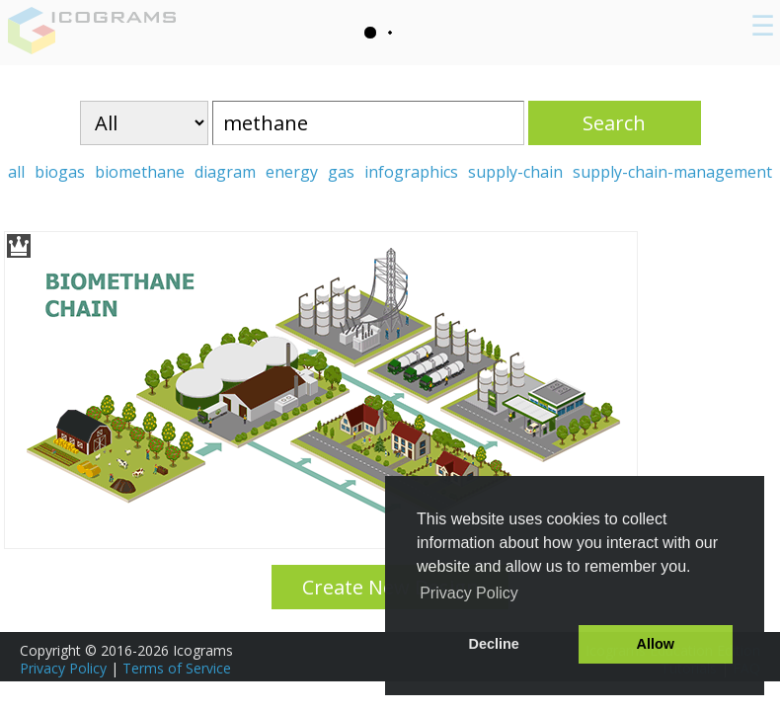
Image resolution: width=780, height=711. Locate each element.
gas (341, 172)
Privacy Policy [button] (469, 593)
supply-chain (515, 172)
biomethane (140, 172)
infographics (411, 172)
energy (292, 172)
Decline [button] (494, 644)
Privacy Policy (63, 668)
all (16, 172)
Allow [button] (655, 644)
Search (614, 123)
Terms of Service (176, 668)
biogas (60, 172)
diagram (225, 172)
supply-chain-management (672, 172)
